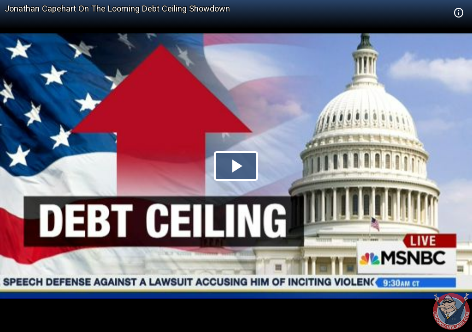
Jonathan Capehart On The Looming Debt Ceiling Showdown (117, 8)
